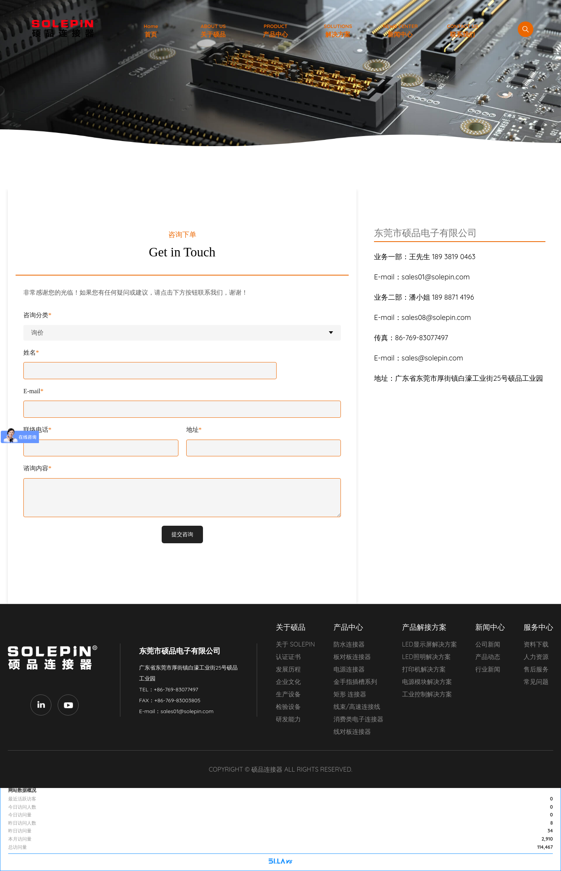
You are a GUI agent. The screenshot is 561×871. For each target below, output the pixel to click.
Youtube (68, 705)
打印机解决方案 (424, 669)
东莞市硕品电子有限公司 (54, 658)
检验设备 (288, 706)
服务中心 (538, 627)
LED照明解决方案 (426, 657)
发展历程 (288, 669)
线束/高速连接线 (356, 706)
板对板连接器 (352, 657)
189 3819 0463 (424, 256)
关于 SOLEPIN (295, 644)
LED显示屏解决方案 (429, 644)
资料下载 (536, 644)
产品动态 (487, 657)
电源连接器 (349, 669)
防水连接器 (349, 644)
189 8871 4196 (424, 297)
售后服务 (536, 669)
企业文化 (288, 681)
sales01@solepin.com (187, 711)
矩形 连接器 (349, 694)
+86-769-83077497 (176, 689)
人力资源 (536, 657)
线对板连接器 (352, 731)
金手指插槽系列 (355, 681)
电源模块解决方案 (427, 681)
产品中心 (348, 627)
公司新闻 (487, 644)
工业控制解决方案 (427, 694)
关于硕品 (290, 627)
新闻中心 (490, 627)
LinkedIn (40, 705)
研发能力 (288, 719)
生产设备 (288, 694)
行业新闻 (487, 669)
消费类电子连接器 (358, 719)
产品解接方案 (424, 627)
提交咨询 (182, 534)
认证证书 (288, 657)
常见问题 (536, 681)
